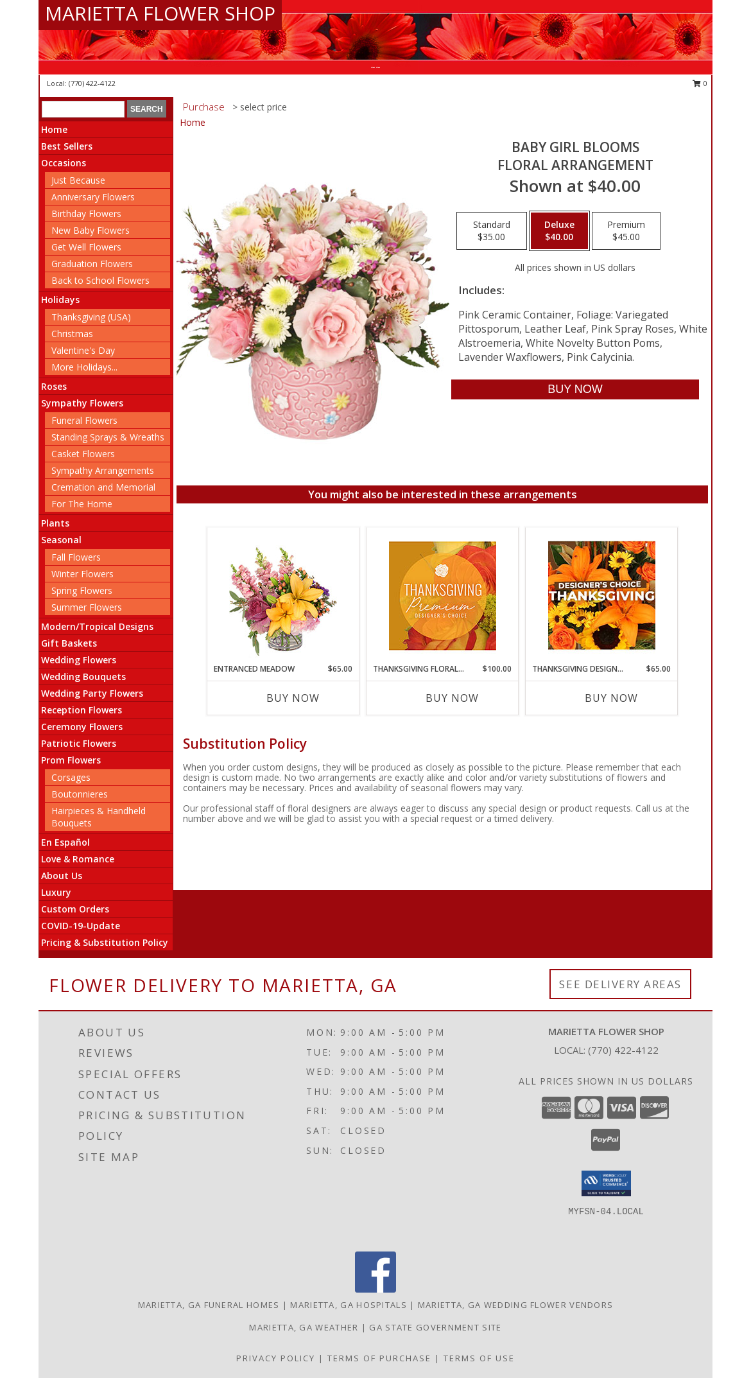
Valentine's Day (83, 350)
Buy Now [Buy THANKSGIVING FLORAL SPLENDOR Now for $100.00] (452, 698)
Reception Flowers (81, 710)
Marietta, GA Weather (303, 1327)
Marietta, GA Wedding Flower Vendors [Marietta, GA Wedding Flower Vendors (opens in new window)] (516, 1305)
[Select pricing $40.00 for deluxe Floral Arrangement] (559, 231)
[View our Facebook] (375, 1289)
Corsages (71, 777)
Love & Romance (77, 859)
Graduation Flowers (92, 263)
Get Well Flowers (86, 247)
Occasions (63, 163)
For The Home (81, 504)
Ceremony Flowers (82, 726)
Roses (54, 386)
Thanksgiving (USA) (91, 317)
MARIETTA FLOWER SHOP (160, 13)
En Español (65, 842)
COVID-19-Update (80, 926)
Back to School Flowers (100, 280)
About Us (61, 875)
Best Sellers (66, 146)
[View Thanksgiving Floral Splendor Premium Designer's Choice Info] (442, 595)
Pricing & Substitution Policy (104, 942)
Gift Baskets (69, 643)
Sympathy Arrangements (102, 470)
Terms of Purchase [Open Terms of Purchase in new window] (379, 1358)
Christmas (72, 333)
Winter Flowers (82, 574)
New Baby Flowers (90, 230)
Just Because (78, 180)
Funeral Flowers (84, 420)
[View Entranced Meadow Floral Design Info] (283, 595)
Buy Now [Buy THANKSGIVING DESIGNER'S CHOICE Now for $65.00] (611, 698)
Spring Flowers (81, 590)
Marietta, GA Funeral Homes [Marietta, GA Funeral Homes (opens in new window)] (209, 1305)
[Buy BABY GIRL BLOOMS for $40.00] (574, 389)
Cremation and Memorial (103, 487)
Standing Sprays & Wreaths (107, 437)
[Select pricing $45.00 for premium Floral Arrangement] (626, 231)
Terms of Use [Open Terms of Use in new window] (479, 1358)
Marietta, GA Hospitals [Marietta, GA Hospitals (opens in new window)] (348, 1305)
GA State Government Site (435, 1327)
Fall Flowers (76, 557)
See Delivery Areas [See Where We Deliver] (620, 984)
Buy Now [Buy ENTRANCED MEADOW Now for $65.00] (293, 698)
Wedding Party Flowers (92, 693)
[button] (606, 1183)
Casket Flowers (83, 454)
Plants (55, 523)
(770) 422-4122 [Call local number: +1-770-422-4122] (92, 83)
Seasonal (61, 540)
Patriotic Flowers (78, 743)
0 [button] (700, 83)
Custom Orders (75, 909)
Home (54, 129)
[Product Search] (83, 109)
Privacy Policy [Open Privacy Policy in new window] (275, 1358)
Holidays (60, 299)
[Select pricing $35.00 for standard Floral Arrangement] (491, 231)
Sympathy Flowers (82, 403)
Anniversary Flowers (93, 197)
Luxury (56, 892)
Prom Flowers (71, 760)
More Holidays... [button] (84, 367)
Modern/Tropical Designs (97, 626)
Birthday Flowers (86, 213)
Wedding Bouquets (83, 676)
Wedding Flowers (78, 660)
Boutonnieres (79, 794)
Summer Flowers (86, 607)
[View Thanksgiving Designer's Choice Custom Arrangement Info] (601, 595)
